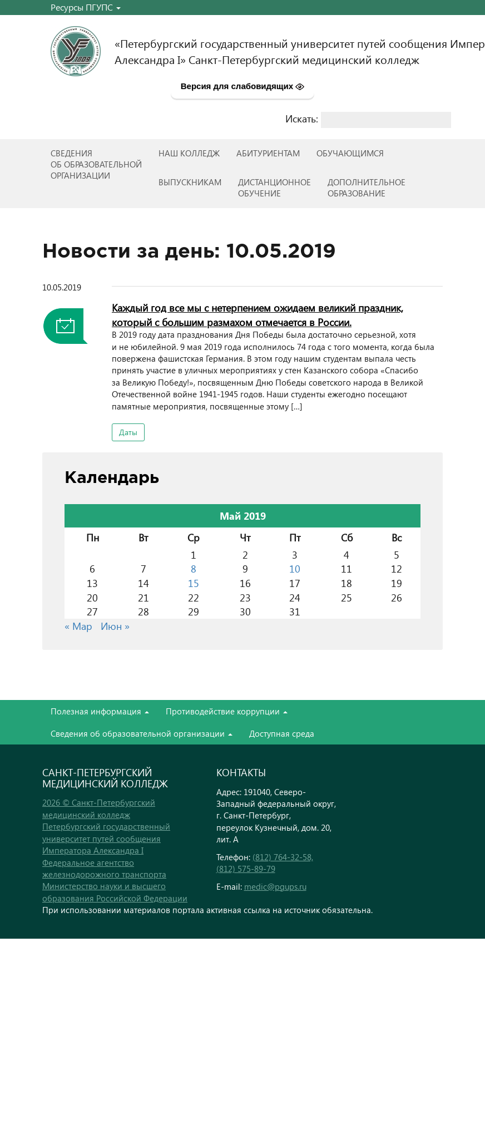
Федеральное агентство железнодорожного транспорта (104, 868)
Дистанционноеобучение (274, 187)
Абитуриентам (268, 153)
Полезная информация (100, 711)
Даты (128, 432)
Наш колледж (189, 153)
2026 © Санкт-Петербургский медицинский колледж (98, 808)
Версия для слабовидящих (243, 86)
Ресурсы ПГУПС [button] (86, 7)
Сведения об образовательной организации (141, 733)
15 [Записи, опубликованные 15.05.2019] (193, 583)
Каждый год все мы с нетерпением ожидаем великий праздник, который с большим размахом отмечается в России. (257, 314)
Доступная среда (281, 733)
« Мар (78, 626)
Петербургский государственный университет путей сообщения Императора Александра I (106, 838)
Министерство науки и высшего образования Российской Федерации (114, 891)
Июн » (115, 626)
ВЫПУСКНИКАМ (190, 182)
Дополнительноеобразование (366, 187)
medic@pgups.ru (275, 886)
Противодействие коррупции (227, 711)
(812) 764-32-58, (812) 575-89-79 (264, 862)
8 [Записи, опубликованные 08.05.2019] (193, 568)
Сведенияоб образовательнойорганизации (96, 164)
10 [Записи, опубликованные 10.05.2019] (294, 568)
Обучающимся (350, 153)
